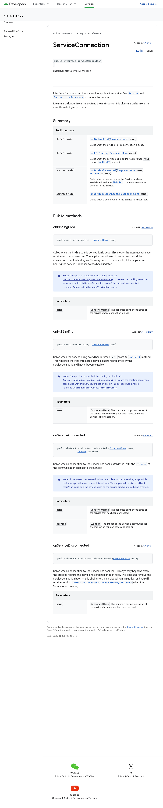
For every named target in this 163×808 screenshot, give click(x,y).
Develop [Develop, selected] (89, 3)
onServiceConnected (103, 170)
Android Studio (148, 3)
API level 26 (147, 227)
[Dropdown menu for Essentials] (49, 4)
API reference (13, 15)
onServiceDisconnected (105, 193)
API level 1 (148, 43)
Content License (135, 627)
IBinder (94, 173)
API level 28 (147, 332)
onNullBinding (99, 153)
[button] (21, 36)
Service (133, 93)
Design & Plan (64, 3)
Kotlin (139, 50)
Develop (79, 33)
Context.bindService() (68, 97)
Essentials (39, 3)
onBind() (104, 162)
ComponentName (119, 139)
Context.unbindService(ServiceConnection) (88, 279)
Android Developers (62, 33)
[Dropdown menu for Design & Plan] (76, 4)
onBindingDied (100, 139)
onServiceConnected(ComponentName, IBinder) (102, 582)
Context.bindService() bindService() (95, 287)
